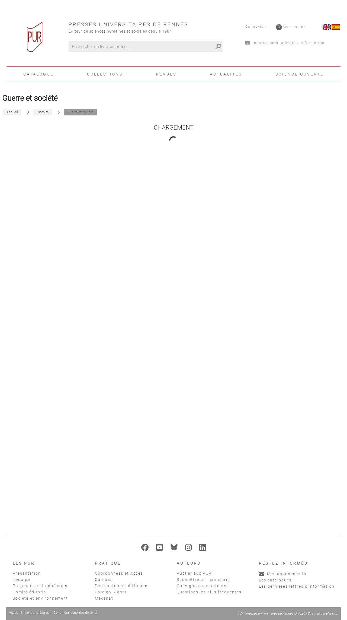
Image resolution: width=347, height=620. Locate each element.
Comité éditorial (30, 592)
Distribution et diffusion (121, 586)
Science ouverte (299, 74)
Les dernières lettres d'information (297, 586)
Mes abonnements (282, 574)
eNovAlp (332, 613)
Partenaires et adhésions (40, 586)
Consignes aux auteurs (202, 586)
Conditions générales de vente (75, 613)
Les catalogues (275, 580)
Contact (103, 579)
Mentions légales (36, 613)
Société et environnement (40, 598)
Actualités (226, 74)
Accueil (14, 613)
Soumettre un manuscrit (203, 579)
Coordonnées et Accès (119, 573)
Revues (166, 74)
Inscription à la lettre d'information (284, 43)
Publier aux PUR (194, 573)
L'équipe (21, 579)
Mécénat (104, 598)
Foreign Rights (111, 592)
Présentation (27, 573)
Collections (105, 74)
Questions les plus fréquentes (209, 592)
